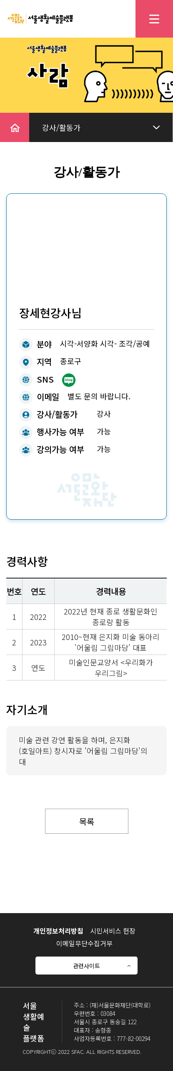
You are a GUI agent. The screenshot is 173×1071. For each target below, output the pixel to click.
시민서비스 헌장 (112, 931)
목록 (87, 821)
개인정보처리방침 (58, 931)
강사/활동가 (61, 127)
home (10, 118)
